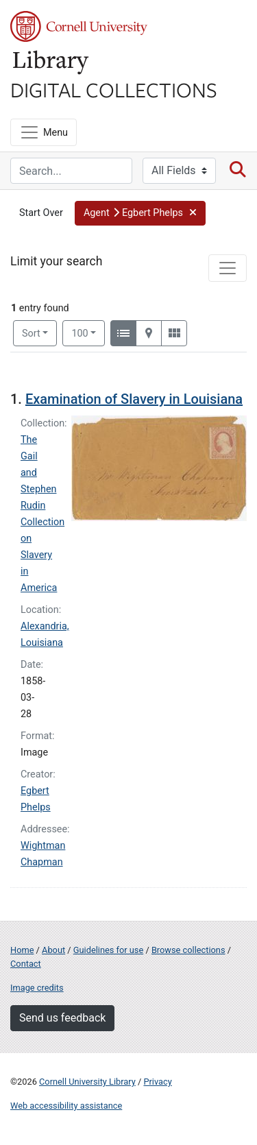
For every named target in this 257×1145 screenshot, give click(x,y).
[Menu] (43, 132)
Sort (31, 333)
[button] (140, 213)
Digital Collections (113, 89)
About (53, 950)
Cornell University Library (87, 1081)
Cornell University (78, 26)
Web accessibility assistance (66, 1105)
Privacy (157, 1081)
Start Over (41, 213)
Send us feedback (62, 1017)
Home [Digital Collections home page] (22, 950)
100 (88, 332)
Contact (25, 964)
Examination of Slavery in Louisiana (134, 399)
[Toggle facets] (227, 268)
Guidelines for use (108, 950)
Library (51, 62)
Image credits (37, 988)
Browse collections (188, 950)
